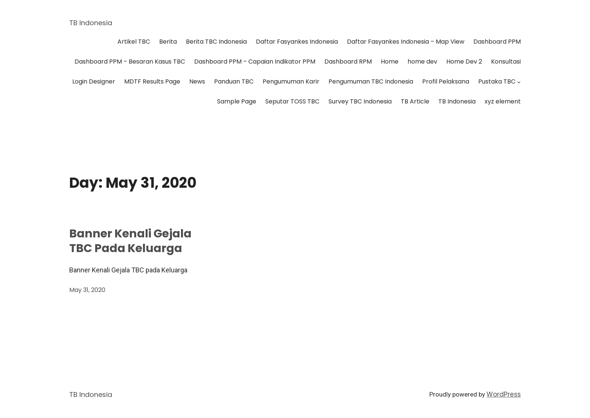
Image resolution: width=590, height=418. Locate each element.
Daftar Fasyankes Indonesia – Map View (405, 41)
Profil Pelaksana (445, 81)
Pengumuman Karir (291, 81)
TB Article (415, 101)
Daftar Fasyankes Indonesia (297, 41)
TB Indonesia (90, 22)
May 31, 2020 (87, 290)
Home (389, 61)
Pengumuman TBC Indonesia (370, 81)
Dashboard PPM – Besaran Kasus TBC (130, 61)
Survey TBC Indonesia (360, 101)
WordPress (504, 394)
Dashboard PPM (497, 41)
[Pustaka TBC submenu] (519, 82)
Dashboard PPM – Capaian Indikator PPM (254, 61)
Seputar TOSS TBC (292, 101)
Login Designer (93, 81)
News (197, 81)
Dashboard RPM (348, 61)
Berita (168, 41)
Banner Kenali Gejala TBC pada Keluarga (130, 241)
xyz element (503, 101)
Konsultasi (506, 61)
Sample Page (236, 101)
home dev (422, 61)
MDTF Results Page (152, 81)
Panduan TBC (234, 81)
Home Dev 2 (464, 61)
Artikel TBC (133, 41)
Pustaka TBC (496, 81)
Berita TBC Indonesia (216, 41)
